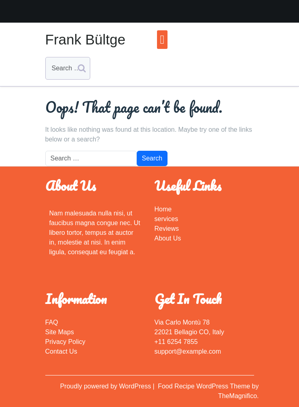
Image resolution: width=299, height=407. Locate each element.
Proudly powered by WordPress (106, 386)
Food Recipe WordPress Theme (205, 386)
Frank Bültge (85, 39)
